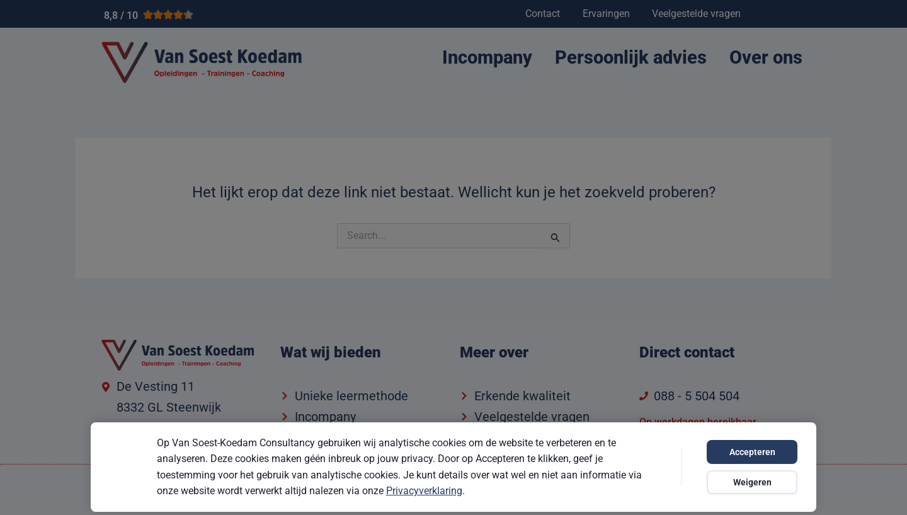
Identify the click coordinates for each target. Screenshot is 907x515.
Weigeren (752, 482)
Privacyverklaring (424, 491)
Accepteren (752, 452)
